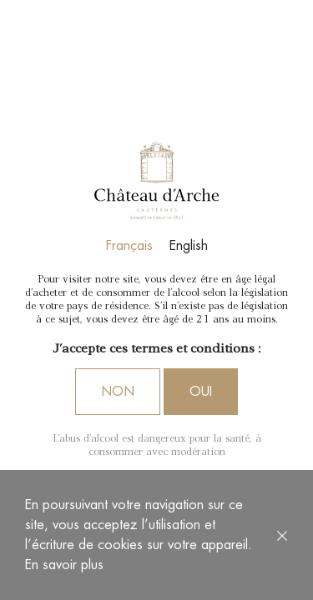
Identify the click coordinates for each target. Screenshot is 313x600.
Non (117, 391)
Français (129, 245)
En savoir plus (64, 565)
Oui (200, 391)
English (188, 245)
